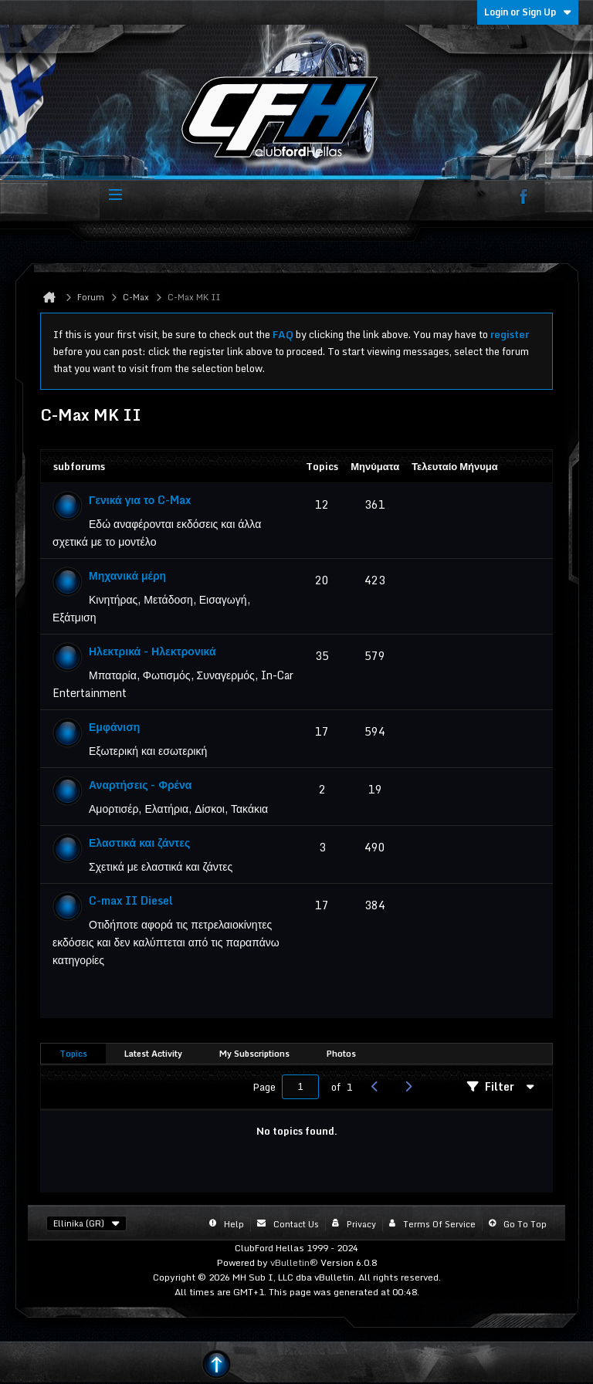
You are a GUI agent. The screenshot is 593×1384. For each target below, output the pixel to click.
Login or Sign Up (527, 12)
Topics (73, 1054)
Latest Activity (153, 1054)
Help (234, 1224)
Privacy (361, 1224)
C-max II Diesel (131, 900)
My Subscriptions (254, 1054)
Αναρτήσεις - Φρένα (140, 785)
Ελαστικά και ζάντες (139, 842)
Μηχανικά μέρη (127, 575)
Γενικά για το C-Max (140, 500)
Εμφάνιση (114, 727)
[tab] (73, 1054)
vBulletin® (294, 1262)
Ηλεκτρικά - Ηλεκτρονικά (152, 651)
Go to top (525, 1224)
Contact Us (296, 1224)
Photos (341, 1054)
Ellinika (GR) (86, 1223)
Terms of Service (439, 1224)
